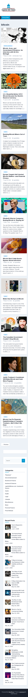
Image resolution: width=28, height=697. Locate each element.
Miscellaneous (8, 45)
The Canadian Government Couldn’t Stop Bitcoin (13, 338)
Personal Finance (10, 508)
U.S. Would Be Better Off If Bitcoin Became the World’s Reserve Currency (13, 96)
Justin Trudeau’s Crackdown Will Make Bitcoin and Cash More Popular (13, 379)
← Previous (5, 444)
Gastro (7, 491)
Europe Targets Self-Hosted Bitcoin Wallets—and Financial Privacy (14, 176)
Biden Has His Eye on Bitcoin (13, 299)
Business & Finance (10, 480)
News (5, 91)
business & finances (10, 483)
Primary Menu (5, 17)
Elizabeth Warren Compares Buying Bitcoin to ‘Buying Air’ (13, 219)
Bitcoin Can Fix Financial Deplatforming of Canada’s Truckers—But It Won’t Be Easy (13, 422)
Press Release (9, 510)
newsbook (22, 692)
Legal (6, 496)
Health (7, 493)
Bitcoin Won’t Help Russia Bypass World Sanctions (12, 259)
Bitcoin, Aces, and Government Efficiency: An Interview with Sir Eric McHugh (13, 51)
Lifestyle (7, 499)
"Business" (8, 475)
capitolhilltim (16, 99)
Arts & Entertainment (11, 478)
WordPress (11, 692)
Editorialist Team (18, 55)
